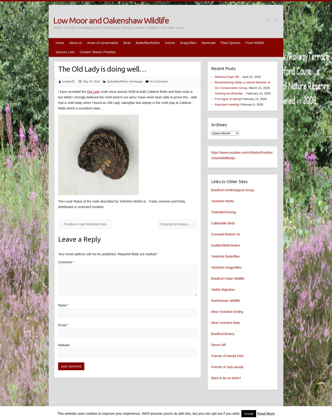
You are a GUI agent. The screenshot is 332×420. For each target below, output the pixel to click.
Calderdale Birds (223, 223)
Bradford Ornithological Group (232, 190)
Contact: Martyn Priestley (98, 52)
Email (63, 325)
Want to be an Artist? (226, 378)
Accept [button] (248, 413)
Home (60, 43)
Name (63, 305)
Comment (66, 262)
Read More (266, 413)
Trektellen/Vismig (223, 212)
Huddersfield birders (225, 245)
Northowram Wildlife (225, 301)
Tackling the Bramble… (230, 93)
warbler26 (68, 81)
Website (64, 345)
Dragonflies (188, 43)
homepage (135, 81)
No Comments (159, 81)
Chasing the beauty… (177, 224)
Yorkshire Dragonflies (226, 267)
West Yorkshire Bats (225, 323)
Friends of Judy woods (227, 367)
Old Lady (93, 92)
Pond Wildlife (255, 43)
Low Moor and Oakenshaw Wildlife (111, 20)
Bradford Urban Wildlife (228, 278)
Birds (127, 43)
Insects (170, 43)
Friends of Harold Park (227, 356)
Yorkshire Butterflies (225, 256)
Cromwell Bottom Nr (225, 234)
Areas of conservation (102, 43)
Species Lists (65, 52)
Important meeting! (227, 104)
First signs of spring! (228, 99)
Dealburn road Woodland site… (84, 224)
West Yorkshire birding (227, 312)
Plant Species (230, 43)
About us (75, 43)
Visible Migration (223, 289)
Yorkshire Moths (222, 201)
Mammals (209, 43)
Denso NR (218, 345)
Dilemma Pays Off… (228, 77)
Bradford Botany (222, 334)
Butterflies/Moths (148, 43)
